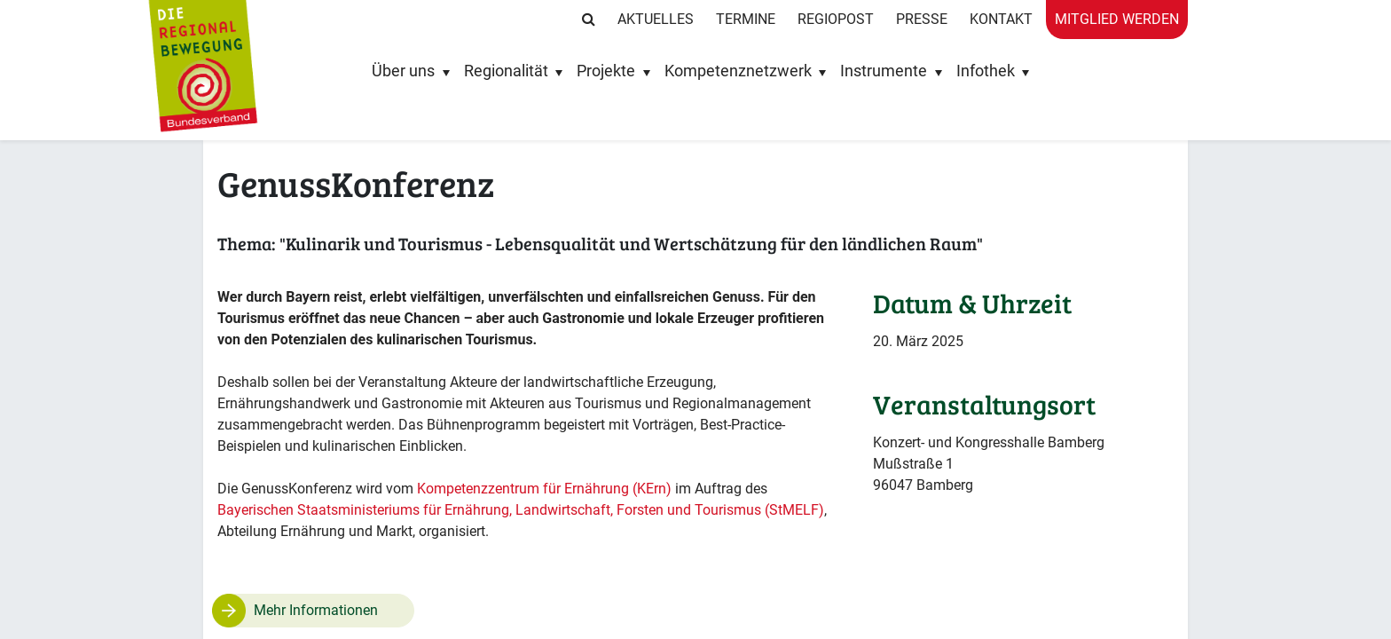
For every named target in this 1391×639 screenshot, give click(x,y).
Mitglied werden (1117, 19)
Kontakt (1001, 19)
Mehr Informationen (316, 610)
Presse (921, 19)
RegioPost (836, 19)
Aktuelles (655, 19)
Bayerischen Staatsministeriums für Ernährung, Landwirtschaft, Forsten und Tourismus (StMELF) (520, 509)
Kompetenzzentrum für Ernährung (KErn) (546, 488)
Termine (745, 19)
